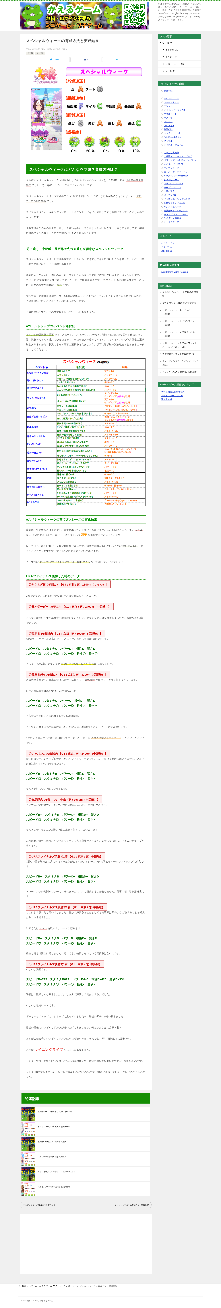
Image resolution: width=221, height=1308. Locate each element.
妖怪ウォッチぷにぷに (174, 203)
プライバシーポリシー (172, 395)
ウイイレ (168, 121)
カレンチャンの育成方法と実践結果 (179, 372)
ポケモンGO (170, 195)
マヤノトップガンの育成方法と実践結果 (132, 1205)
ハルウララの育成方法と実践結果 (52, 1157)
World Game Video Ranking (174, 272)
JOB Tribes (166, 251)
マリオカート (170, 114)
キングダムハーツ (172, 207)
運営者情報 (166, 399)
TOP (39, 1286)
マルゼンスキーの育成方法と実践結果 (54, 1187)
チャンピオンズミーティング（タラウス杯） (57, 1172)
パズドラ (168, 117)
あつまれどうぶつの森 (174, 110)
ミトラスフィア (171, 222)
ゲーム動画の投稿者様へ (173, 391)
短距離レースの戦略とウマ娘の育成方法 (55, 1111)
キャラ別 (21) (171, 50)
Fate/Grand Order (172, 137)
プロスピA (169, 125)
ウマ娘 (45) (167, 42)
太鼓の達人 (169, 191)
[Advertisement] (86, 1242)
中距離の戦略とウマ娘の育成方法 (52, 1142)
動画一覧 (168, 90)
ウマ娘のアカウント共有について (178, 354)
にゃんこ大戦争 (171, 152)
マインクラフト (171, 98)
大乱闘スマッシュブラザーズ (178, 156)
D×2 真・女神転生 (172, 218)
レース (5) (170, 71)
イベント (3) (171, 57)
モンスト (168, 106)
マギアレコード (171, 168)
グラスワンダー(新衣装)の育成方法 (179, 303)
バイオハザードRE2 (173, 164)
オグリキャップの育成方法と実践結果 (54, 1127)
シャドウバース (171, 179)
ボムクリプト (167, 243)
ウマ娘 (30, 53)
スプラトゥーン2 (172, 133)
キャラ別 (40, 53)
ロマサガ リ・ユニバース (176, 214)
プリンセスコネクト (173, 183)
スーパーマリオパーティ (176, 172)
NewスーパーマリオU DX (176, 176)
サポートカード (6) (174, 64)
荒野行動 (168, 129)
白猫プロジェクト (172, 187)
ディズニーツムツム (173, 145)
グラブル (168, 141)
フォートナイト (171, 102)
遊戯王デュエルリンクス (176, 210)
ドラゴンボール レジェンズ (177, 199)
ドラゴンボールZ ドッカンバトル (180, 160)
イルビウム (166, 247)
